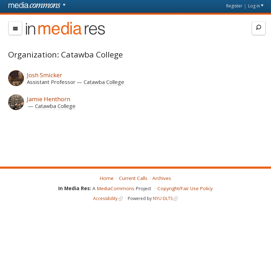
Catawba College (104, 81)
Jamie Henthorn (48, 99)
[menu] (15, 28)
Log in (254, 6)
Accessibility (105, 198)
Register (234, 6)
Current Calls (133, 178)
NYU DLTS (163, 198)
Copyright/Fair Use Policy (185, 188)
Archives (161, 178)
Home (107, 178)
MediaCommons (115, 188)
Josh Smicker (44, 75)
